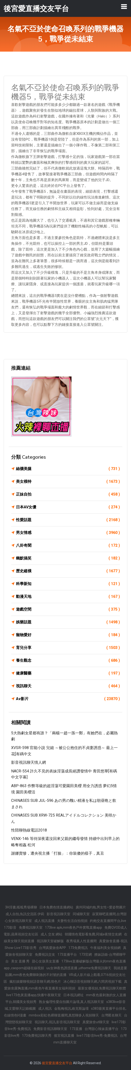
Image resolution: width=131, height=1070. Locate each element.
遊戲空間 (68, 609)
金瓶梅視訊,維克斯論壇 (71, 1008)
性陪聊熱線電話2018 (29, 830)
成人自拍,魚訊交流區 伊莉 (25, 914)
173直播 (76, 1029)
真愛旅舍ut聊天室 (95, 1022)
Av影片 (68, 698)
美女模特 (68, 481)
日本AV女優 (68, 507)
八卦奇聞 (68, 545)
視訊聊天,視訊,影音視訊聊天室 (57, 1022)
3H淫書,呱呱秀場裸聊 (21, 907)
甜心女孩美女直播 (45, 961)
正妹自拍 (68, 494)
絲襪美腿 (68, 468)
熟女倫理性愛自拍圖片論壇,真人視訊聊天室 (71, 1002)
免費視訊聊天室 (31, 927)
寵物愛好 (68, 635)
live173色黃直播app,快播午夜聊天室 (33, 995)
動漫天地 (68, 596)
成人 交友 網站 (51, 934)
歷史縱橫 (68, 571)
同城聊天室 (81, 914)
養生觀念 (68, 660)
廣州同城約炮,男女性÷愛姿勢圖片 (101, 907)
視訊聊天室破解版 (50, 941)
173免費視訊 (78, 948)
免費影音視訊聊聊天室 (50, 1029)
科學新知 (68, 583)
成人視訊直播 (44, 921)
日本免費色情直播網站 (56, 907)
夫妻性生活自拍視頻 (72, 921)
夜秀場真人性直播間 (81, 941)
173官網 (85, 954)
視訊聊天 (68, 686)
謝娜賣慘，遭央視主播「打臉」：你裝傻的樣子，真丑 (57, 853)
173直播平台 (67, 954)
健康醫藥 (68, 673)
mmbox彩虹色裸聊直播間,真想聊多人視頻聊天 (64, 1015)
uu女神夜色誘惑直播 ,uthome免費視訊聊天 (78, 968)
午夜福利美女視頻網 (105, 948)
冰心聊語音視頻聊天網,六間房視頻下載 (92, 981)
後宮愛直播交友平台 (57, 1063)
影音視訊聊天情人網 (28, 762)
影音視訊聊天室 (58, 914)
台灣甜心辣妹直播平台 (101, 1029)
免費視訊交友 (45, 954)
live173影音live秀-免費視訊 (97, 1035)
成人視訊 (45, 1008)
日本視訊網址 (73, 995)
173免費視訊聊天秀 (36, 1035)
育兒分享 (68, 647)
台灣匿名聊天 (111, 1015)
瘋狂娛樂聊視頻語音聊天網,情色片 (35, 981)
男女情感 (68, 532)
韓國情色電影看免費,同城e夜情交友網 (93, 934)
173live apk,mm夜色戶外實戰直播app (73, 927)
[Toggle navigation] (124, 6)
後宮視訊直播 (64, 1035)
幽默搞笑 (68, 558)
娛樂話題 (68, 622)
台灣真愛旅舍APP (52, 948)
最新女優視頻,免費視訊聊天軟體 (102, 988)
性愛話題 (68, 520)
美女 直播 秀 (20, 961)
